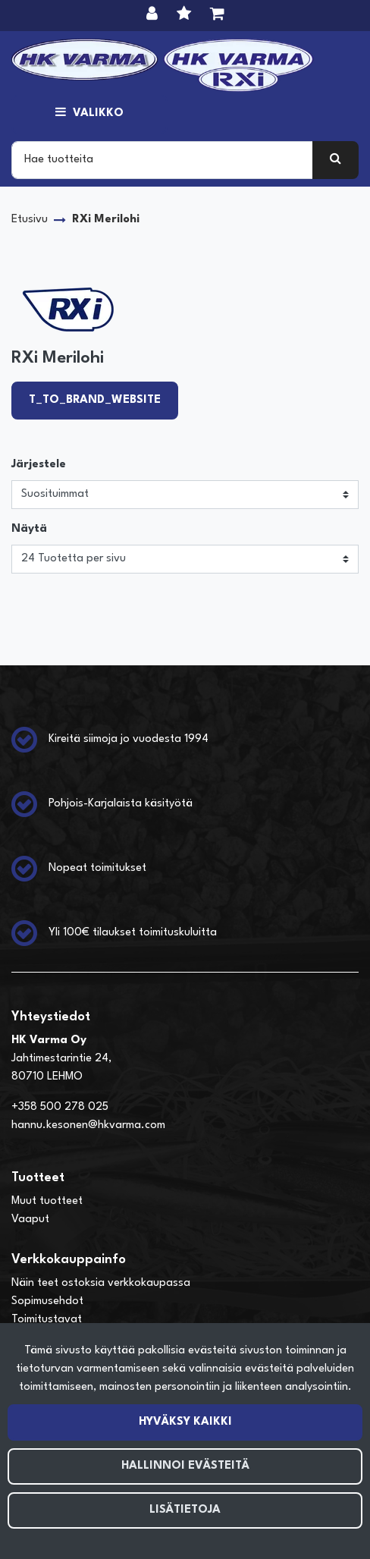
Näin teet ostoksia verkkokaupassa (100, 1283)
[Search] (162, 160)
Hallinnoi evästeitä (185, 1466)
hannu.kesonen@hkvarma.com (88, 1125)
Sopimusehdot (47, 1301)
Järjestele (38, 464)
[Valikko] (89, 114)
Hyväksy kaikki (185, 1422)
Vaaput (30, 1219)
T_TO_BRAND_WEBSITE (95, 400)
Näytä (29, 529)
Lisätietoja (185, 1510)
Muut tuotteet (47, 1201)
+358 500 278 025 (59, 1107)
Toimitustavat (46, 1319)
